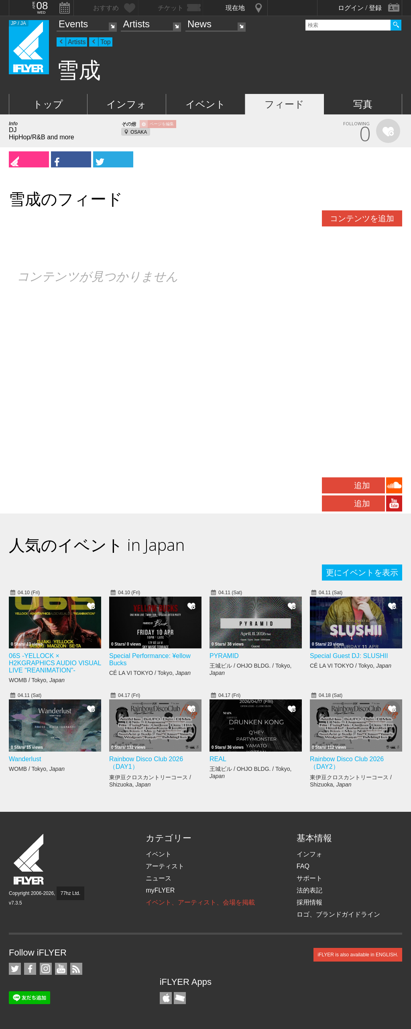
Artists (136, 23)
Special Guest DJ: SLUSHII (349, 655)
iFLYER (29, 859)
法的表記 (309, 890)
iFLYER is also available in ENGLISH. (357, 955)
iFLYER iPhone (166, 998)
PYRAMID (224, 655)
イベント (205, 104)
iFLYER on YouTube (61, 969)
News (199, 23)
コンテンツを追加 (362, 218)
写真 (362, 104)
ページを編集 (162, 124)
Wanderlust (25, 759)
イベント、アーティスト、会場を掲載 (200, 902)
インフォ (126, 104)
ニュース (158, 878)
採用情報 (309, 902)
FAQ (303, 866)
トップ (48, 104)
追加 (362, 485)
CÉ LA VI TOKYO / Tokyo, (150, 673)
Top (105, 42)
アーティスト (165, 866)
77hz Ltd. (70, 893)
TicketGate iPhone (180, 998)
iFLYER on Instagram (46, 969)
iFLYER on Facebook (30, 969)
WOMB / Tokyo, (37, 680)
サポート (309, 878)
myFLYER (160, 890)
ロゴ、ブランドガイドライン (338, 914)
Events (73, 23)
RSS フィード (76, 969)
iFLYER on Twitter (15, 969)
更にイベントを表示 (362, 572)
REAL (218, 759)
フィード (284, 104)
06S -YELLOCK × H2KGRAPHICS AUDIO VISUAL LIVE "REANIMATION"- (55, 663)
